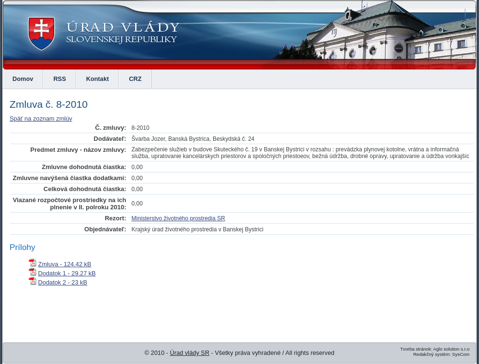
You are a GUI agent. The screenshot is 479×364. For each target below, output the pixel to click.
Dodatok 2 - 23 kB (62, 282)
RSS (59, 78)
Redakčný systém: (432, 354)
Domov (22, 78)
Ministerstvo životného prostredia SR (178, 218)
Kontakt (97, 78)
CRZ (135, 78)
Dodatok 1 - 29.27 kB (67, 273)
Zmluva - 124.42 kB (64, 264)
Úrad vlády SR (190, 352)
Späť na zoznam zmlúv (41, 118)
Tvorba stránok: (416, 349)
